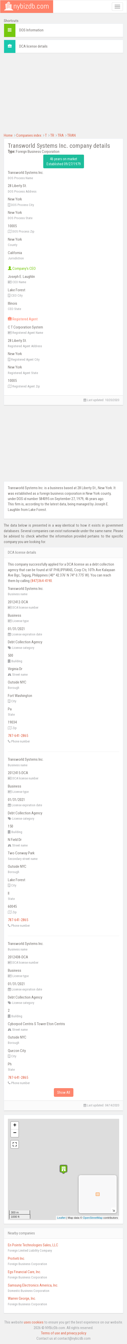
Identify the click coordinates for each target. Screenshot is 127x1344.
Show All (63, 1092)
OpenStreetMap (93, 1217)
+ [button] (14, 1125)
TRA (61, 135)
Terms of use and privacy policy (63, 1333)
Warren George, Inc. (22, 1298)
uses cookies (34, 1322)
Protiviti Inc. (16, 1258)
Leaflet (61, 1217)
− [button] (14, 1133)
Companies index (28, 135)
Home (8, 135)
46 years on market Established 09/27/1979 (64, 161)
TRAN (71, 135)
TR (52, 135)
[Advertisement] (63, 92)
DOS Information (31, 30)
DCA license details (33, 46)
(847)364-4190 (41, 580)
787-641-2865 (18, 735)
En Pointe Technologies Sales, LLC (33, 1245)
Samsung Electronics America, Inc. (33, 1285)
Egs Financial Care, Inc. (24, 1272)
